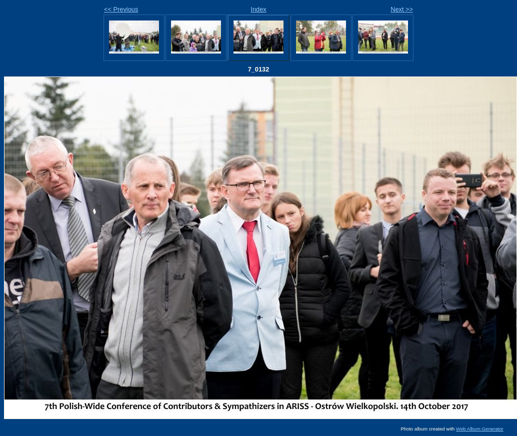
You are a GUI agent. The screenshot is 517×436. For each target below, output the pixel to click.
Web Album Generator (480, 429)
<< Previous (121, 9)
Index (258, 9)
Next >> (401, 9)
